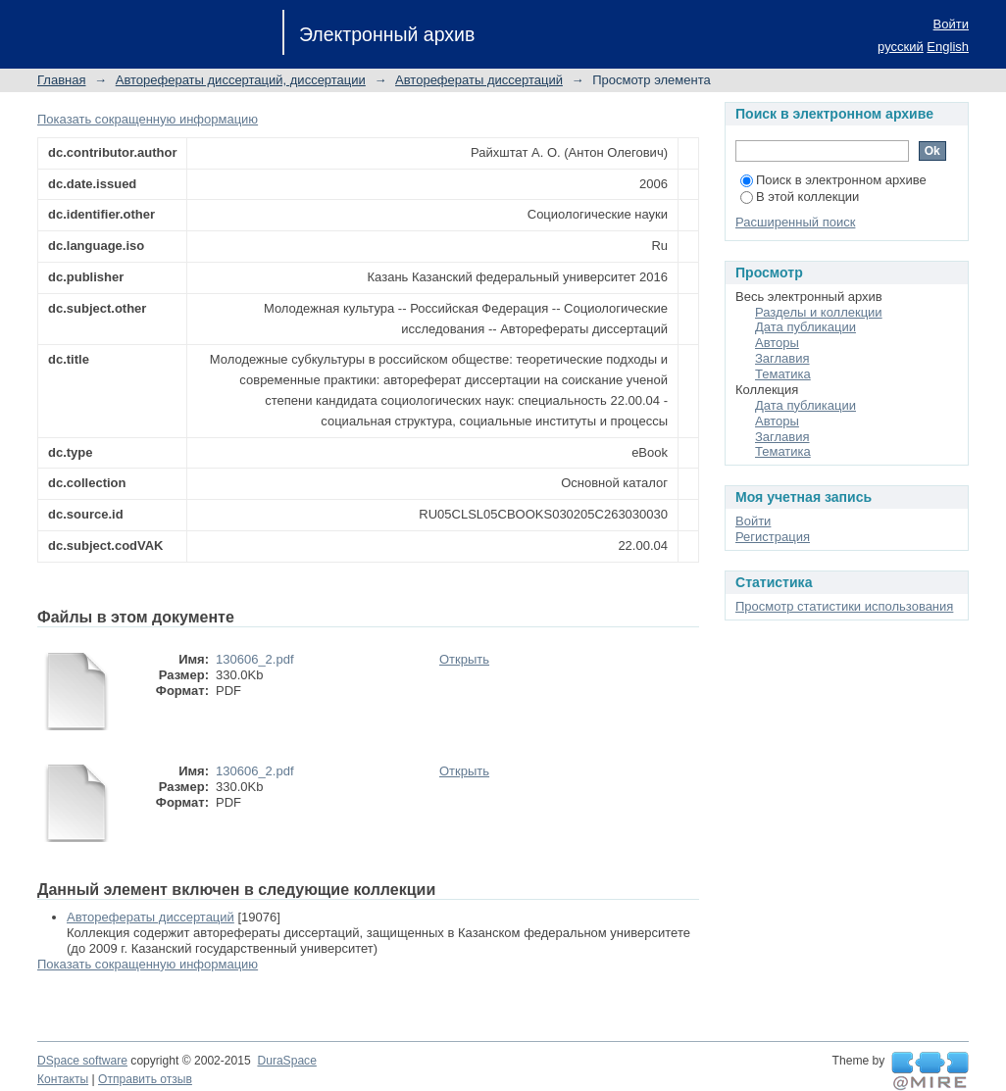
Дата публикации (805, 327)
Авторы (777, 342)
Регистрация (772, 536)
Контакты (62, 1079)
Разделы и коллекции (818, 312)
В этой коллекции (799, 196)
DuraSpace (286, 1060)
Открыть (464, 659)
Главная (61, 80)
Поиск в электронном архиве (833, 180)
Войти (951, 24)
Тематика (783, 374)
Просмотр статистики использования (844, 606)
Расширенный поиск (795, 222)
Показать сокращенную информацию (147, 119)
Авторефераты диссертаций (479, 80)
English (948, 46)
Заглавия (782, 358)
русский (901, 46)
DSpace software (82, 1060)
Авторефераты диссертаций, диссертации (241, 80)
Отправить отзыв (145, 1079)
